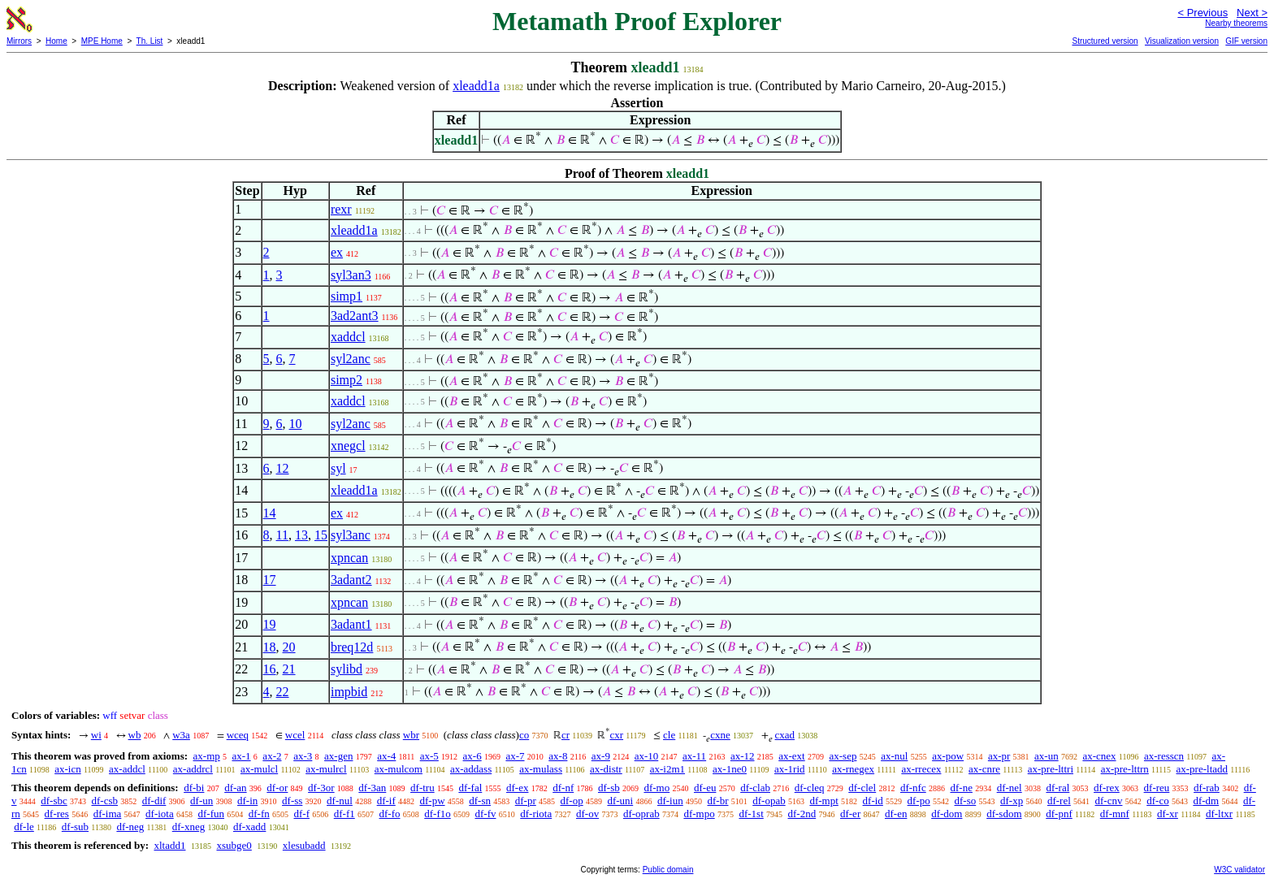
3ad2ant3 (355, 315)
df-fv (485, 813)
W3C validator (1239, 869)
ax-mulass (540, 769)
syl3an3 (351, 275)
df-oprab (641, 813)
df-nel (1009, 787)
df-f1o (437, 813)
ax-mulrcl (326, 769)
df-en (896, 813)
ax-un (1046, 756)
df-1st (751, 813)
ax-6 (472, 756)
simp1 (346, 296)
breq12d (352, 647)
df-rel (1059, 800)
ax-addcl (127, 769)
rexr (341, 209)
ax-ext (791, 756)
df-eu (705, 787)
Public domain (668, 869)
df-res (57, 813)
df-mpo (698, 813)
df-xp (1011, 800)
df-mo (657, 787)
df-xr (1167, 813)
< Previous (1202, 12)
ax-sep (842, 756)
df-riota (536, 813)
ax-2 (271, 756)
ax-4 (386, 756)
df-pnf (1059, 813)
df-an (235, 787)
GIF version (1246, 41)
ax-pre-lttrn (1125, 769)
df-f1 (344, 813)
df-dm (1206, 800)
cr (565, 735)
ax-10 (647, 756)
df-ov (587, 813)
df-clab (755, 787)
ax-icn (67, 769)
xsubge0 (233, 845)
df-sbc (54, 800)
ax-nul (894, 756)
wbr (411, 735)
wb (134, 735)
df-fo (389, 813)
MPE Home (102, 41)
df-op (572, 800)
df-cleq (810, 787)
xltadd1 (169, 845)
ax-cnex (1099, 756)
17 (269, 580)
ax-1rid (789, 769)
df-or (277, 787)
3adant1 (351, 624)
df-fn (259, 813)
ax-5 (429, 756)
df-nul (340, 800)
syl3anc (350, 535)
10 (295, 424)
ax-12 (742, 756)
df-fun (210, 813)
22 (282, 692)
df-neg (130, 826)
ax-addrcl (193, 769)
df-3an (372, 787)
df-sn (480, 800)
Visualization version (1182, 41)
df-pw (431, 800)
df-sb (609, 787)
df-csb (105, 800)
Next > (1252, 12)
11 (282, 535)
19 (269, 624)
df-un (201, 800)
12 (282, 468)
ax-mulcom (398, 769)
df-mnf (1114, 813)
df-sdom (1003, 813)
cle (669, 735)
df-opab (768, 800)
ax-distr (606, 769)
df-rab (1207, 787)
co (524, 735)
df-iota (159, 813)
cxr (616, 735)
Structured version (1105, 41)
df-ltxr (1219, 813)
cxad (785, 735)
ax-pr (999, 756)
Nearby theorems (1236, 23)
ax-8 (557, 756)
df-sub (75, 826)
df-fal (470, 787)
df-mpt (823, 800)
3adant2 (351, 580)
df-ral (1057, 787)
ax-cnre (984, 769)
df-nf (563, 787)
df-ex (517, 787)
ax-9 (601, 756)
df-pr (525, 800)
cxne (720, 735)
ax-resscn (1164, 756)
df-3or (321, 787)
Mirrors (19, 41)
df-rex (1107, 787)
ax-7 (514, 756)
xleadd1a (476, 86)
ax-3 (302, 756)
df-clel (862, 787)
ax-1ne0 (730, 769)
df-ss (292, 800)
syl (338, 468)
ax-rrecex (921, 769)
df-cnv (1109, 800)
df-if (386, 800)
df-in (247, 800)
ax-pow (948, 756)
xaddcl (348, 337)
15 (320, 535)
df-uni (620, 800)
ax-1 (241, 756)
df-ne (961, 787)
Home (56, 41)
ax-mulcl (259, 769)
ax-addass (471, 769)
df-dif (154, 800)
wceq (238, 735)
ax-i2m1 (667, 769)
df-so (966, 800)
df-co (1157, 800)
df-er (850, 813)
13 (301, 535)
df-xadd (249, 826)
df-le (24, 826)
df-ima (107, 813)
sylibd (346, 669)
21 (289, 669)
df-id (873, 800)
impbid (349, 692)
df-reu (1157, 787)
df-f (301, 813)
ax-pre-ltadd (1202, 769)
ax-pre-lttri (1050, 769)
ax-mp (206, 756)
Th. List (149, 41)
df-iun (670, 800)
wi (96, 735)
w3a (181, 735)
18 (269, 647)
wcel (295, 735)
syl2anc (350, 359)
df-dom (946, 813)
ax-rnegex (853, 769)
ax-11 (694, 756)
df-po (919, 800)
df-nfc (913, 787)
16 (269, 669)
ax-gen (338, 756)
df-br (717, 800)
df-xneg (188, 826)
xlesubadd (304, 845)
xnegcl (348, 445)
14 (269, 513)
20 (289, 647)
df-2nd (802, 813)
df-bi (194, 787)
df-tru (422, 787)
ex (337, 252)
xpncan (349, 558)
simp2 (346, 380)
